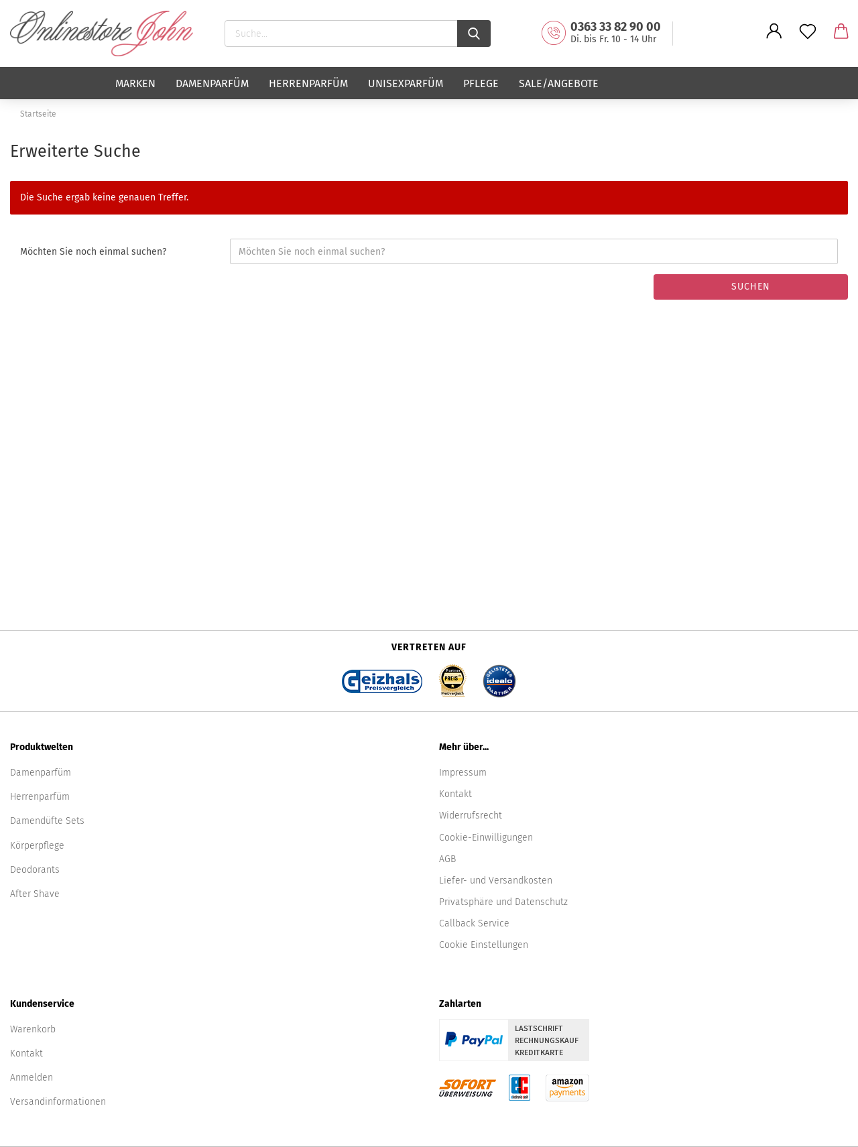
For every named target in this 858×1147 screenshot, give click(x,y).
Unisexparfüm (405, 83)
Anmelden (31, 1077)
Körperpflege (37, 845)
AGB (447, 859)
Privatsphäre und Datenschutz (503, 902)
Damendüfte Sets (47, 821)
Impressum (463, 772)
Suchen (750, 286)
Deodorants (35, 870)
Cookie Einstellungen (483, 945)
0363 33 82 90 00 (615, 27)
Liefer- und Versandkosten (495, 880)
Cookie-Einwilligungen (486, 837)
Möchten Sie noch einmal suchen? (93, 251)
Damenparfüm (212, 83)
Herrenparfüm (308, 83)
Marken (135, 83)
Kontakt (455, 794)
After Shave (35, 894)
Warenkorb (33, 1029)
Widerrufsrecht (470, 815)
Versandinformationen (58, 1101)
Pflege (481, 83)
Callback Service (474, 923)
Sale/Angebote (559, 83)
